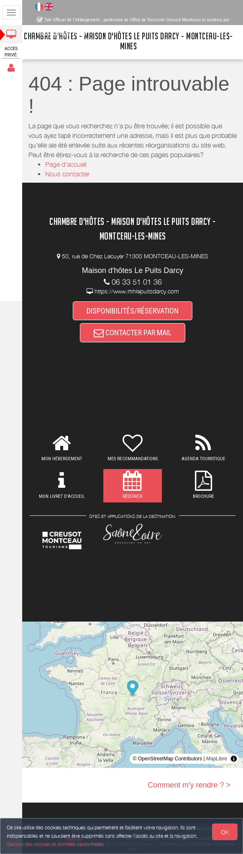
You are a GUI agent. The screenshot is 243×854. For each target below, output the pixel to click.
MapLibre (216, 759)
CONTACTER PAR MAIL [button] (132, 332)
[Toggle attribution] (234, 759)
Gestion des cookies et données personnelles (55, 844)
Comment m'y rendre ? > (189, 785)
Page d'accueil (66, 164)
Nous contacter (67, 174)
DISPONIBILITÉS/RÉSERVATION (133, 310)
